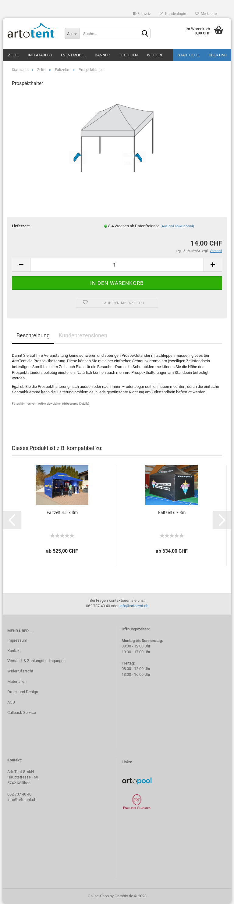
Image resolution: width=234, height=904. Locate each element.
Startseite (189, 55)
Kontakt (14, 650)
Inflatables (40, 55)
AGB (11, 702)
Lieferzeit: (21, 226)
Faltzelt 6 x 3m (172, 512)
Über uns (218, 55)
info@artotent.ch (133, 606)
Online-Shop (98, 896)
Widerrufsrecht (20, 671)
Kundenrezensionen (83, 335)
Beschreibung (33, 335)
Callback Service (21, 712)
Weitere (155, 55)
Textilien (128, 55)
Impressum (17, 640)
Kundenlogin (173, 14)
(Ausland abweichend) (177, 226)
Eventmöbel (73, 55)
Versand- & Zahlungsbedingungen (36, 660)
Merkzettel (206, 14)
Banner (102, 55)
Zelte (13, 55)
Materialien (17, 681)
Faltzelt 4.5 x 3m (62, 512)
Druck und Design (22, 692)
